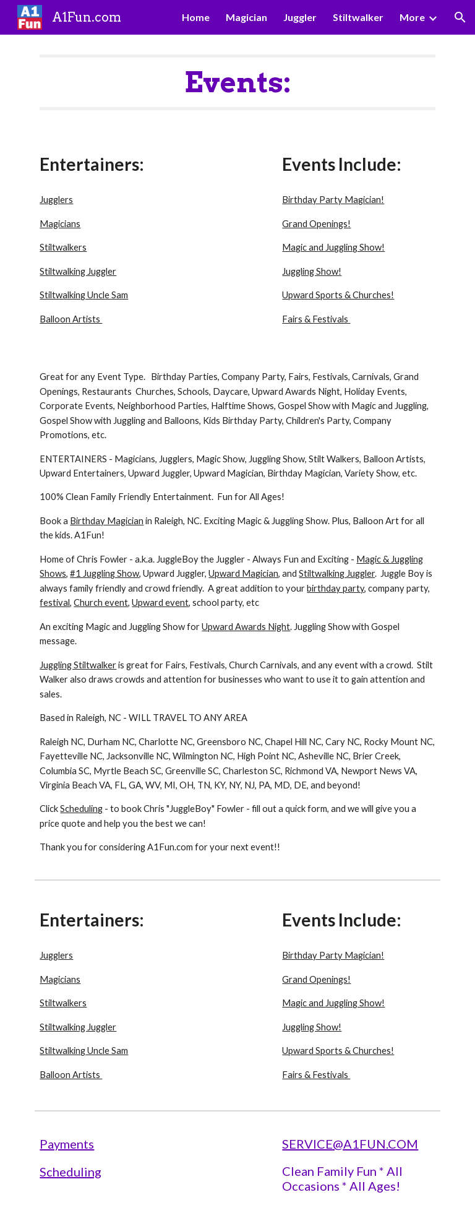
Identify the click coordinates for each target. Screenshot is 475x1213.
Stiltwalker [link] (358, 17)
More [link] (412, 17)
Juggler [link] (300, 17)
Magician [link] (246, 17)
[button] (460, 17)
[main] (237, 82)
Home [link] (196, 17)
